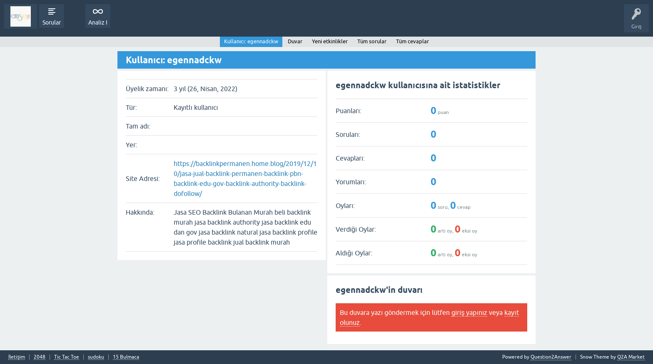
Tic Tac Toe (66, 357)
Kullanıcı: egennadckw (251, 41)
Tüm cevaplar (412, 41)
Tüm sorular (371, 41)
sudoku (96, 357)
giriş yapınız (469, 312)
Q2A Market (631, 357)
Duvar (295, 41)
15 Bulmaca (126, 357)
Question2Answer (551, 357)
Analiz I (97, 22)
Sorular (51, 22)
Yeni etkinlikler (330, 41)
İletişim (16, 357)
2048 (39, 357)
